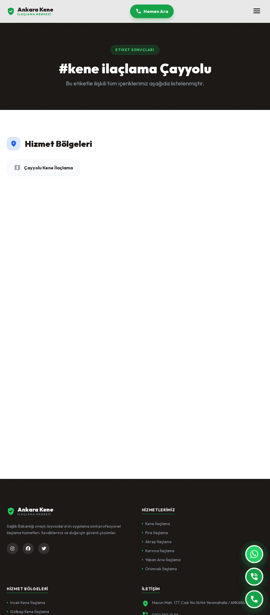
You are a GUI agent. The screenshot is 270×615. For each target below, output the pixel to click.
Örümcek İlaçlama (159, 568)
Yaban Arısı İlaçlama (161, 559)
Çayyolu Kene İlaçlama (43, 168)
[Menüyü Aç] (256, 11)
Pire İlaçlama (155, 532)
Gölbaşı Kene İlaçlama (28, 611)
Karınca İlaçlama (158, 550)
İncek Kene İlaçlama (26, 602)
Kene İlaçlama (156, 523)
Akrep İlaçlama (156, 541)
